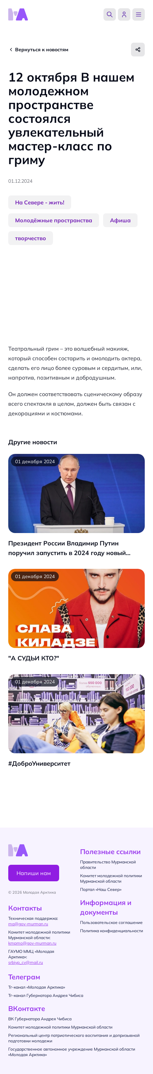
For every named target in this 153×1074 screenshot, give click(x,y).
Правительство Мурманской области (108, 864)
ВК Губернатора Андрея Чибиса (40, 1018)
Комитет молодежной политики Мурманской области (60, 1027)
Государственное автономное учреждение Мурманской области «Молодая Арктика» (71, 1051)
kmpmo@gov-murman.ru (32, 943)
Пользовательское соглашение (111, 922)
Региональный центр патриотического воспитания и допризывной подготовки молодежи (74, 1038)
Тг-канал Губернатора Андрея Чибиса (45, 995)
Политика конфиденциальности (111, 930)
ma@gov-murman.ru (28, 923)
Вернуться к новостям (41, 49)
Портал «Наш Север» (100, 889)
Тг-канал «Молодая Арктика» (36, 987)
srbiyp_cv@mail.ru (25, 962)
